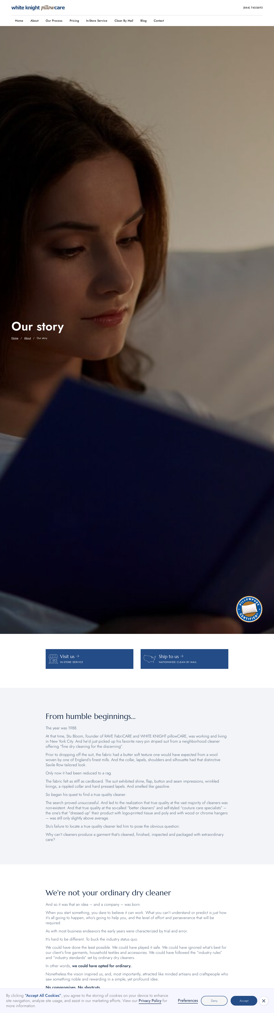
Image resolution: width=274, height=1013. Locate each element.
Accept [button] (244, 1001)
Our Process (54, 20)
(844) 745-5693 (253, 8)
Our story (42, 338)
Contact (159, 20)
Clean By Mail (124, 20)
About (34, 20)
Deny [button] (214, 1001)
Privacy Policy (150, 1000)
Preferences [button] (188, 1000)
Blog (143, 20)
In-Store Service (96, 20)
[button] (264, 1001)
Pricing (74, 20)
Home (19, 20)
